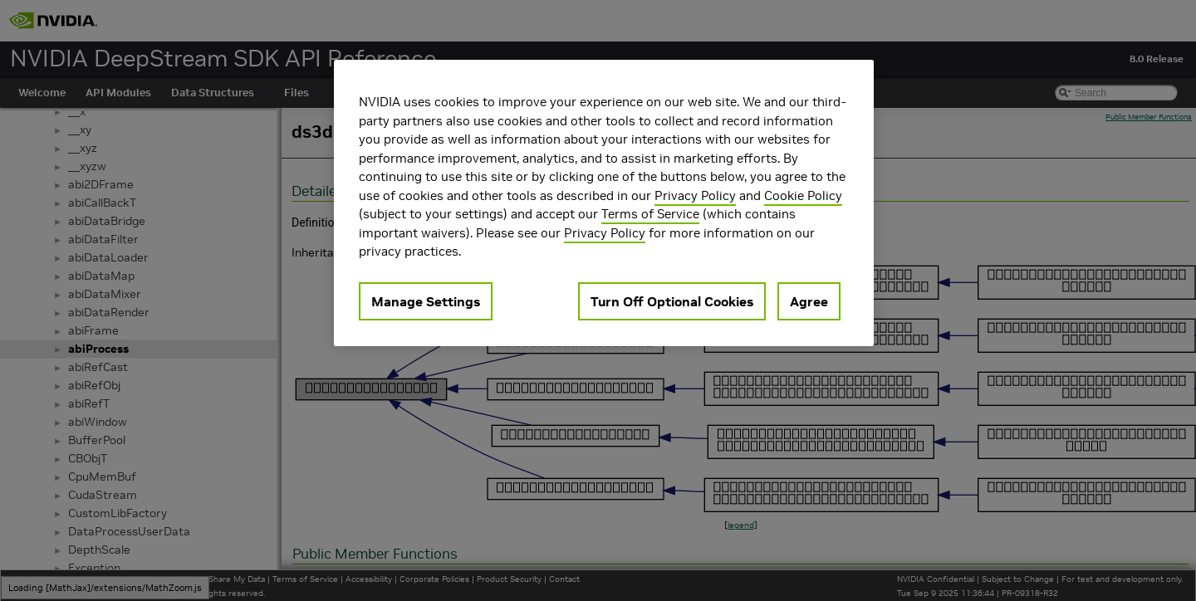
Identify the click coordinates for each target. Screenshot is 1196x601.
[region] (604, 203)
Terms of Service (650, 214)
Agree (809, 301)
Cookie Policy (803, 195)
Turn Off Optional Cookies (672, 301)
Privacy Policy (695, 195)
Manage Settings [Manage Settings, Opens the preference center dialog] (425, 301)
